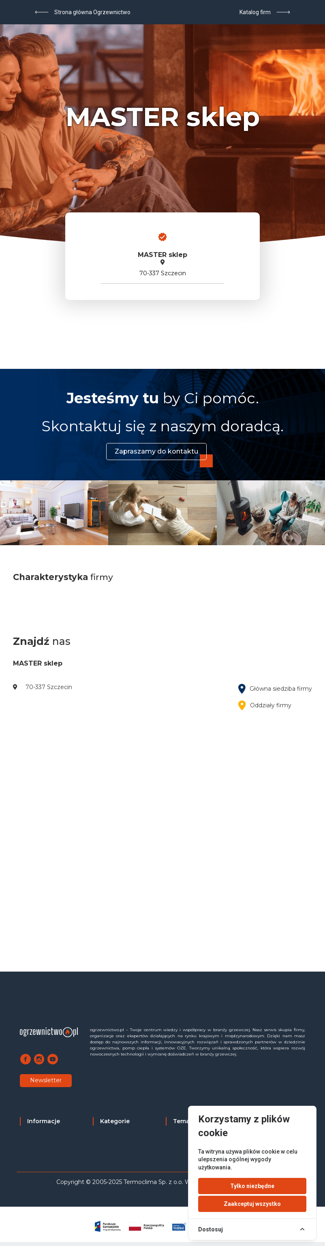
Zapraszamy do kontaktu (156, 451)
